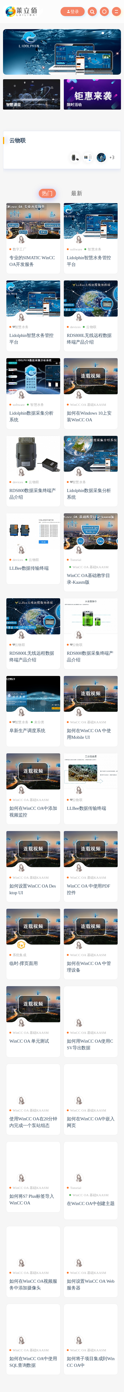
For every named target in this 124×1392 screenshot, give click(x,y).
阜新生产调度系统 (27, 730)
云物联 (89, 327)
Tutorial (74, 560)
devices (73, 327)
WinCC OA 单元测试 (29, 1041)
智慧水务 (92, 249)
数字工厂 (17, 249)
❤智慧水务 (18, 327)
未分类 (37, 722)
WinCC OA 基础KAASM (86, 404)
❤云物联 (17, 645)
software (74, 249)
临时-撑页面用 (23, 963)
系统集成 (17, 955)
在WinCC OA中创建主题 (91, 1203)
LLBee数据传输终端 (28, 568)
